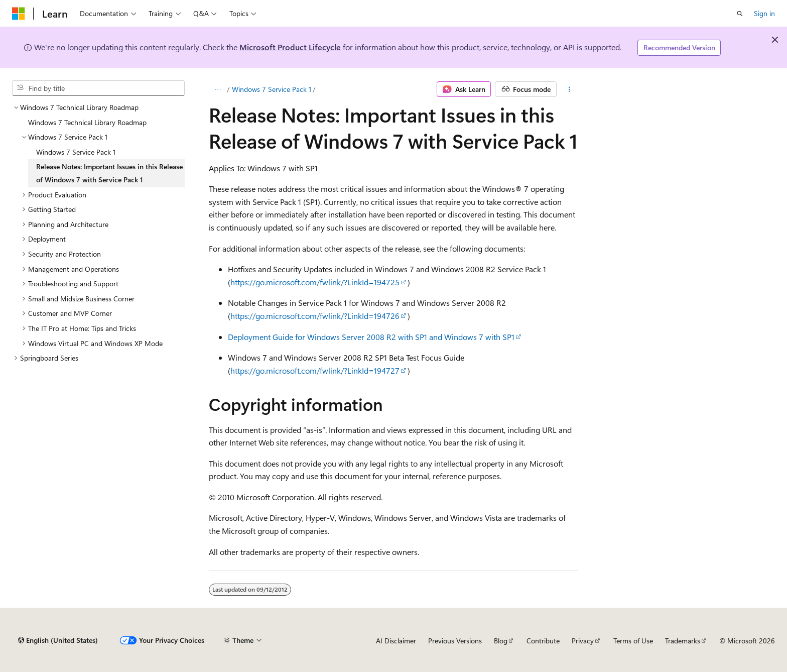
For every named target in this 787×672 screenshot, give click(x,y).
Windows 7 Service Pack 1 (271, 89)
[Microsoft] (18, 13)
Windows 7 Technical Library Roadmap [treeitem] (87, 122)
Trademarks (682, 640)
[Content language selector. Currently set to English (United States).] (58, 640)
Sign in (764, 13)
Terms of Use (633, 640)
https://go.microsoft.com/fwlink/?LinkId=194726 (315, 315)
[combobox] (98, 88)
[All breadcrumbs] (217, 89)
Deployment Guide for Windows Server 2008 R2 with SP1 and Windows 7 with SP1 (371, 336)
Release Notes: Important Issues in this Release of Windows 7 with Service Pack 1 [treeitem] (109, 173)
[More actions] (569, 89)
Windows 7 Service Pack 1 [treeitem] (75, 152)
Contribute (543, 640)
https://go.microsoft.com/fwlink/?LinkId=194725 (315, 282)
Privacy (583, 640)
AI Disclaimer (396, 640)
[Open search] (740, 14)
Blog (500, 640)
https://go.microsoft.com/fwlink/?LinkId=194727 (315, 370)
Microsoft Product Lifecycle (290, 47)
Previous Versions (455, 640)
